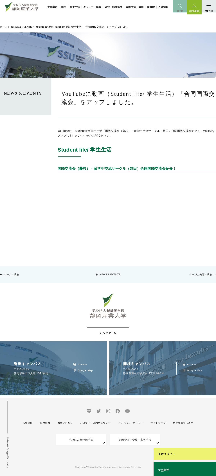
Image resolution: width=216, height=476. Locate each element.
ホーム (4, 26)
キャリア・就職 (92, 7)
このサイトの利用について (94, 422)
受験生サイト (211, 421)
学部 (63, 7)
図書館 (151, 7)
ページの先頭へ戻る (200, 274)
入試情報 (163, 7)
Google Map (85, 370)
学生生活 (75, 7)
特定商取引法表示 (182, 422)
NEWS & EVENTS (21, 26)
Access (82, 364)
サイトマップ (157, 422)
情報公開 (28, 422)
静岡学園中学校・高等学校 (135, 439)
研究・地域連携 (113, 7)
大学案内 (52, 7)
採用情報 (44, 422)
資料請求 (211, 458)
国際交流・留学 (134, 7)
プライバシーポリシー (130, 422)
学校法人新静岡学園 (81, 439)
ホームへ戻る (11, 274)
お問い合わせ (64, 422)
